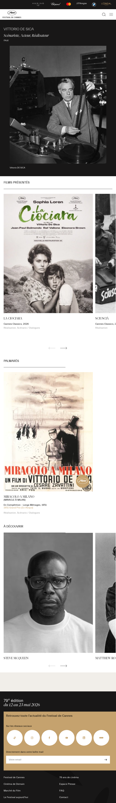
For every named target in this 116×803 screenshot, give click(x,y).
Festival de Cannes (14, 777)
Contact (63, 797)
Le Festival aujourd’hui (16, 797)
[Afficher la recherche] (103, 14)
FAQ (61, 790)
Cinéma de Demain (14, 784)
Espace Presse (67, 784)
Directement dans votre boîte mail (24, 752)
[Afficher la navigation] (111, 14)
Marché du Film (12, 790)
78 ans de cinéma (69, 777)
